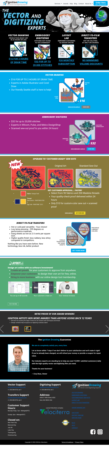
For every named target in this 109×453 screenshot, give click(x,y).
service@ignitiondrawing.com (17, 396)
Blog (75, 4)
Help (71, 4)
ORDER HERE (86, 107)
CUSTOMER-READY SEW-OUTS (81, 406)
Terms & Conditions (67, 451)
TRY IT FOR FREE (13, 304)
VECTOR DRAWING (77, 401)
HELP (73, 434)
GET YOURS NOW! (78, 250)
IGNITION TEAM (76, 426)
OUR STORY (75, 421)
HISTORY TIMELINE (77, 424)
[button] (105, 19)
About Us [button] (88, 4)
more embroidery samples (78, 149)
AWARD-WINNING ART (78, 416)
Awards (65, 4)
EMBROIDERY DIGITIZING (79, 404)
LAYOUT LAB (76, 409)
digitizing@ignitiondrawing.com (49, 396)
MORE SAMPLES (69, 213)
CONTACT (75, 436)
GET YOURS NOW (80, 213)
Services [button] (58, 4)
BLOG (73, 431)
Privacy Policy (79, 451)
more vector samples (74, 107)
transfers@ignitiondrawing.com (17, 406)
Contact (81, 4)
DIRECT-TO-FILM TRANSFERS (80, 411)
